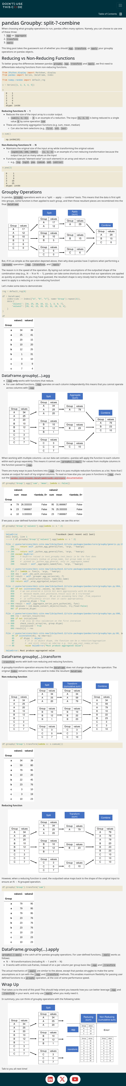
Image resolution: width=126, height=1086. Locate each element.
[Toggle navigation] (120, 5)
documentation (46, 477)
